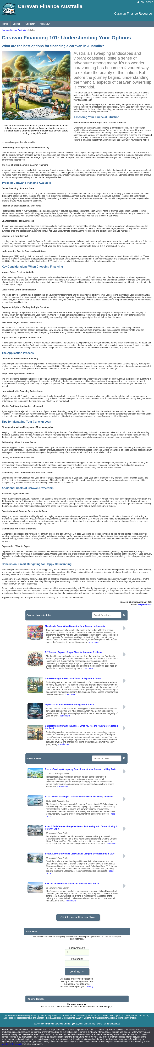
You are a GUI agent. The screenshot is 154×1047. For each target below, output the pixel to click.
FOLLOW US (145, 2)
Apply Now (45, 24)
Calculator (30, 24)
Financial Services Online (57, 1024)
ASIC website (98, 1018)
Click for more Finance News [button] (78, 917)
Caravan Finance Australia (14, 30)
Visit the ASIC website (12, 1044)
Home (5, 24)
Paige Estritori (145, 604)
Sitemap (16, 24)
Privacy (89, 986)
